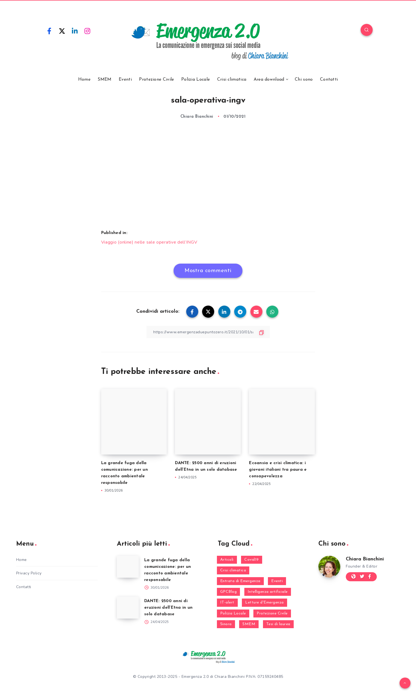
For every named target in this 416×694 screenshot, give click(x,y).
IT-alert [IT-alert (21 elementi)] (227, 602)
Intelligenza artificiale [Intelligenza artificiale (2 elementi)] (268, 592)
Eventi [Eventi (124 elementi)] (277, 581)
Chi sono (304, 79)
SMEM (104, 79)
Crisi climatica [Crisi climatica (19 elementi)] (233, 570)
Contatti (329, 79)
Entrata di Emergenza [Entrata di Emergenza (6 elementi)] (240, 581)
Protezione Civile (156, 79)
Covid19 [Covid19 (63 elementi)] (251, 560)
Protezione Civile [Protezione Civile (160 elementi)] (272, 613)
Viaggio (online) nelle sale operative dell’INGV (149, 242)
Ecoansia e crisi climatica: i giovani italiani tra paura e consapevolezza (278, 469)
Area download (269, 79)
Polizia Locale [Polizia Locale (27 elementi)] (233, 613)
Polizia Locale (195, 79)
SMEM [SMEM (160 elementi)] (248, 624)
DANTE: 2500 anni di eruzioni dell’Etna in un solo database (168, 607)
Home (84, 79)
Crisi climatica (232, 79)
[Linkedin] (75, 31)
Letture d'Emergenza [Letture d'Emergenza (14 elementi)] (264, 602)
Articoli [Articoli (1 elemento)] (227, 560)
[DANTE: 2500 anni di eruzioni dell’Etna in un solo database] (128, 608)
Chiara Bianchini (365, 559)
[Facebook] (49, 31)
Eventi (125, 79)
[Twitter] (62, 31)
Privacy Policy (29, 573)
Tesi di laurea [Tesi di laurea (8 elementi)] (278, 624)
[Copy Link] (208, 332)
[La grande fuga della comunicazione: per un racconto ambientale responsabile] (128, 567)
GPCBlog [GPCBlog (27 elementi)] (228, 592)
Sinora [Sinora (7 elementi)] (226, 624)
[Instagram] (87, 31)
